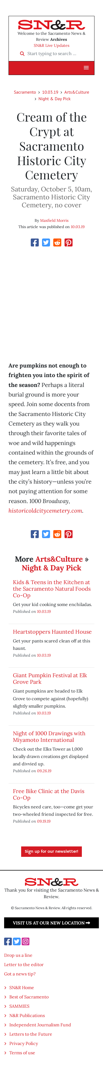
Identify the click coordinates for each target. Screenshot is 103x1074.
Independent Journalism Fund (40, 1024)
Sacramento (25, 92)
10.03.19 (50, 92)
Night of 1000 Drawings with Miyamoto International (49, 736)
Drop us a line (18, 955)
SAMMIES (19, 1006)
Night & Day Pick (54, 98)
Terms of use (22, 1052)
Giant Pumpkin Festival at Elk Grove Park (50, 678)
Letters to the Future (30, 1034)
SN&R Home (21, 987)
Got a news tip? (20, 974)
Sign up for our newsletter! (51, 851)
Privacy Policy (23, 1043)
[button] (86, 68)
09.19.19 (44, 821)
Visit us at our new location (51, 923)
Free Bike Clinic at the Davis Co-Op (48, 794)
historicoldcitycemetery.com (45, 510)
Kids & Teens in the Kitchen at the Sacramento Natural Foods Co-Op (52, 589)
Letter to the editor (24, 964)
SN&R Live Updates (51, 45)
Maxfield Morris (54, 220)
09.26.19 (44, 770)
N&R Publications (27, 1015)
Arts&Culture (76, 92)
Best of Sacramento (29, 997)
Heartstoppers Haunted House (52, 631)
